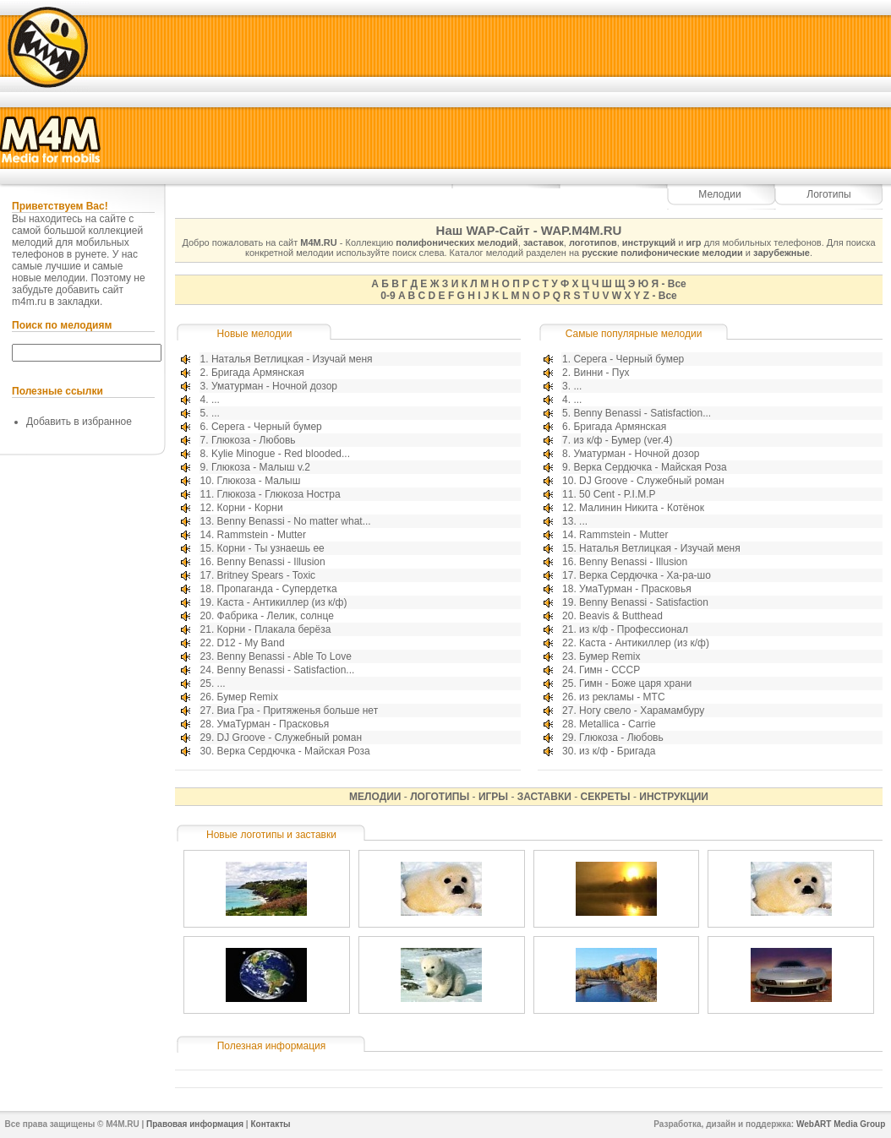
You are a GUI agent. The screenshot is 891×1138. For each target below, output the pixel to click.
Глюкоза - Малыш (259, 481)
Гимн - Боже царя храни (635, 683)
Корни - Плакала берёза (274, 629)
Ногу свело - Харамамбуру (641, 710)
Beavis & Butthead (621, 616)
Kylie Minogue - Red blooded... (280, 454)
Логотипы (828, 194)
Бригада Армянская (257, 372)
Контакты (270, 1124)
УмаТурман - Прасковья (273, 724)
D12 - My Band (251, 643)
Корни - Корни (250, 508)
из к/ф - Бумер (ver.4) (622, 440)
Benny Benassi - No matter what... (294, 521)
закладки (78, 302)
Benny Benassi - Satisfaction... (286, 670)
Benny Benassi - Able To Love (284, 656)
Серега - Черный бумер (266, 427)
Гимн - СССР (609, 670)
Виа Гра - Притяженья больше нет (298, 710)
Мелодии (719, 194)
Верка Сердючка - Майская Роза (293, 751)
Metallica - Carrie (617, 724)
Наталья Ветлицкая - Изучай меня (292, 359)
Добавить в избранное (79, 421)
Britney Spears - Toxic (266, 575)
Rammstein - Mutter (261, 535)
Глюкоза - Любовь (253, 440)
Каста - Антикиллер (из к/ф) (282, 602)
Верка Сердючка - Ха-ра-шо (645, 575)
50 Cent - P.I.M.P (617, 494)
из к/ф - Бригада (617, 751)
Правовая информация (194, 1124)
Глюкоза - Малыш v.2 (260, 467)
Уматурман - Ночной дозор (274, 386)
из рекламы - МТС (621, 697)
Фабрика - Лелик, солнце (275, 616)
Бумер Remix (247, 697)
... (215, 400)
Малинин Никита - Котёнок (641, 508)
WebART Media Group (840, 1124)
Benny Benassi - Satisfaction (643, 602)
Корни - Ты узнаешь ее (271, 548)
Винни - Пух (601, 372)
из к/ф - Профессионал (633, 629)
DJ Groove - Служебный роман (289, 737)
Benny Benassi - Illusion (271, 562)
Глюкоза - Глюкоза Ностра (279, 494)
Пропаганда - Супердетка (277, 589)
